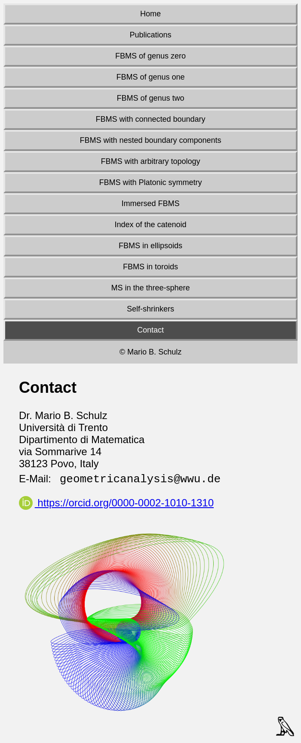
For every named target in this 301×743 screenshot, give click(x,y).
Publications (150, 35)
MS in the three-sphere (150, 288)
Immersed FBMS (150, 203)
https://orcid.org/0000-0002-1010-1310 (116, 503)
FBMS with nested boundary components (150, 140)
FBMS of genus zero (150, 56)
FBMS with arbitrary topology (150, 161)
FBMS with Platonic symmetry (150, 182)
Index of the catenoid (150, 224)
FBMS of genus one (150, 77)
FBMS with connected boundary (150, 119)
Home (150, 13)
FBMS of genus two (150, 98)
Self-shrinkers (150, 309)
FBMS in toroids (150, 266)
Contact (150, 330)
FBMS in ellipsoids (150, 245)
